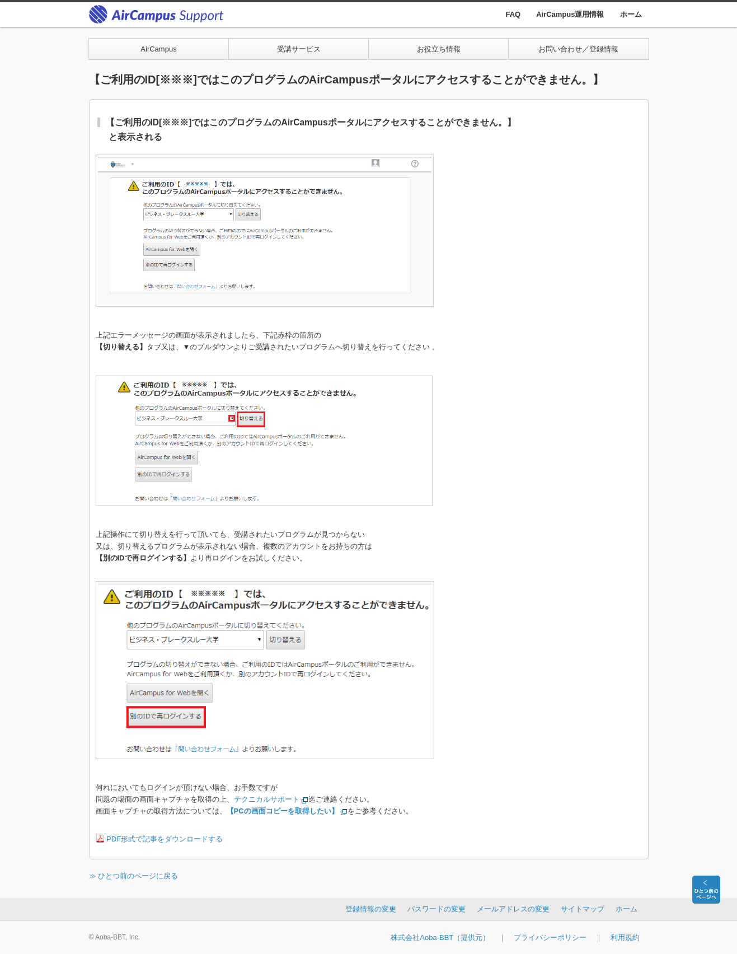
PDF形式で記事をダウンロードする (159, 839)
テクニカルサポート (266, 799)
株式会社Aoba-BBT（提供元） (440, 937)
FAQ (512, 14)
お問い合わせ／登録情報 (578, 49)
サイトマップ (582, 909)
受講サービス (299, 49)
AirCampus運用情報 (570, 14)
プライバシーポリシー (550, 937)
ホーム (631, 14)
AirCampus (158, 49)
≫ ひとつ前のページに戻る (134, 876)
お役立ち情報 (439, 49)
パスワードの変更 (436, 909)
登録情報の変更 (370, 909)
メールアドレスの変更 (513, 909)
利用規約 (625, 937)
